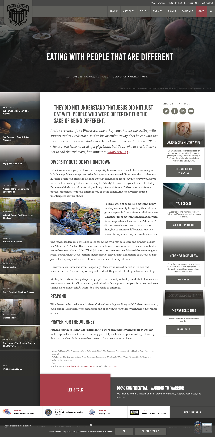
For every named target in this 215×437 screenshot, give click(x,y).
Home (114, 11)
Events (158, 11)
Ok (124, 431)
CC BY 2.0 (112, 366)
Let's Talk (75, 390)
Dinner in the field (72, 366)
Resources (188, 2)
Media (170, 2)
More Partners (192, 412)
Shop (197, 2)
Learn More (183, 329)
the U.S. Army (89, 366)
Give (201, 11)
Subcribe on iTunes (184, 225)
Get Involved (207, 2)
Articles (129, 11)
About (172, 11)
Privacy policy (150, 431)
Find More (183, 279)
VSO (153, 2)
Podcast (178, 2)
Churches (162, 2)
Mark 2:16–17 (118, 151)
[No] (211, 431)
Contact (187, 11)
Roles (144, 11)
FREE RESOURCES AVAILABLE (184, 171)
